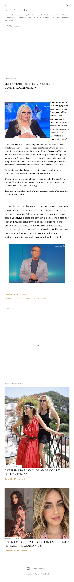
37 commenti (19, 479)
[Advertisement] (37, 51)
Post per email (20, 295)
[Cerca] (67, 4)
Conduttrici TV (16, 10)
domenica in (28, 298)
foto (35, 298)
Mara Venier (43, 298)
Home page (12, 26)
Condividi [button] (8, 295)
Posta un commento (22, 551)
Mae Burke (45, 574)
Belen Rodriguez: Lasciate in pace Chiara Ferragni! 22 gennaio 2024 (37, 544)
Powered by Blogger (37, 568)
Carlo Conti (17, 298)
